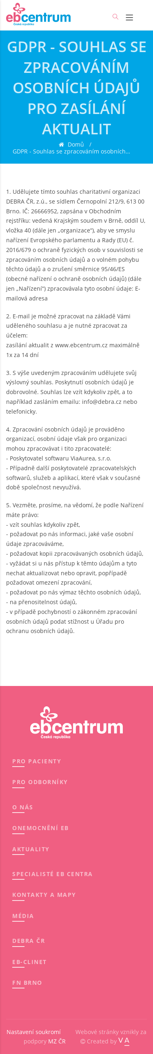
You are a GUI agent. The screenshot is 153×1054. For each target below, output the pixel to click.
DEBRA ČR (28, 940)
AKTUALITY (31, 849)
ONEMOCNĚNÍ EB (40, 828)
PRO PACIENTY (36, 761)
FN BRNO (27, 982)
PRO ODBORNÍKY (40, 782)
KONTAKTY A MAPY (44, 894)
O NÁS (22, 807)
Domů (75, 144)
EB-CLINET (29, 962)
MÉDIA (23, 916)
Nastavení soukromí (34, 1032)
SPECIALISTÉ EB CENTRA (52, 874)
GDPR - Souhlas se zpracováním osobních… (71, 151)
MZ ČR (57, 1041)
